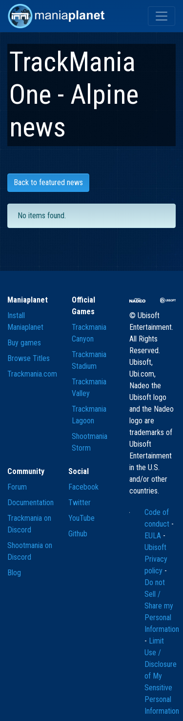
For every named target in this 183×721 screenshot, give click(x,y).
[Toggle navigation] (161, 16)
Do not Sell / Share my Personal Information (161, 606)
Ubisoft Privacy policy (155, 559)
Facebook (83, 487)
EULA (153, 535)
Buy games (24, 342)
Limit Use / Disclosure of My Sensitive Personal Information (161, 676)
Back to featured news (48, 182)
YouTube (81, 518)
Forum (17, 487)
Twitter (79, 502)
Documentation (30, 502)
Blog (14, 572)
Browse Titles (28, 358)
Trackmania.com (32, 374)
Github (77, 533)
